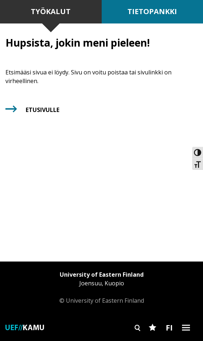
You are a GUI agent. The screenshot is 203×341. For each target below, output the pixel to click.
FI (169, 327)
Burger (186, 340)
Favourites (152, 340)
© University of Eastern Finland (101, 287)
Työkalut (51, 11)
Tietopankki (152, 11)
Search (138, 340)
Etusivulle (42, 110)
